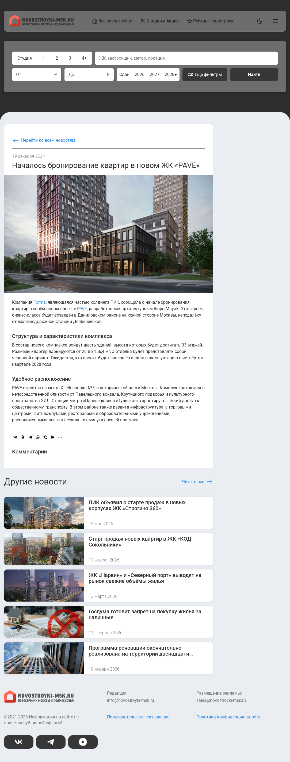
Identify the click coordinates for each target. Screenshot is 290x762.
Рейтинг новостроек (210, 21)
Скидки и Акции (160, 21)
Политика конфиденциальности (228, 716)
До (71, 74)
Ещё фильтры (205, 74)
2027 (154, 74)
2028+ (171, 74)
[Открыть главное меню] (274, 21)
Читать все (197, 481)
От (18, 74)
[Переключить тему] (258, 21)
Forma (39, 302)
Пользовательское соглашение (138, 716)
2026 (139, 74)
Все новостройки (112, 21)
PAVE (82, 308)
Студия (24, 58)
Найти (254, 74)
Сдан (124, 74)
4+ (84, 58)
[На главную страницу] (41, 24)
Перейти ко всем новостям (43, 140)
